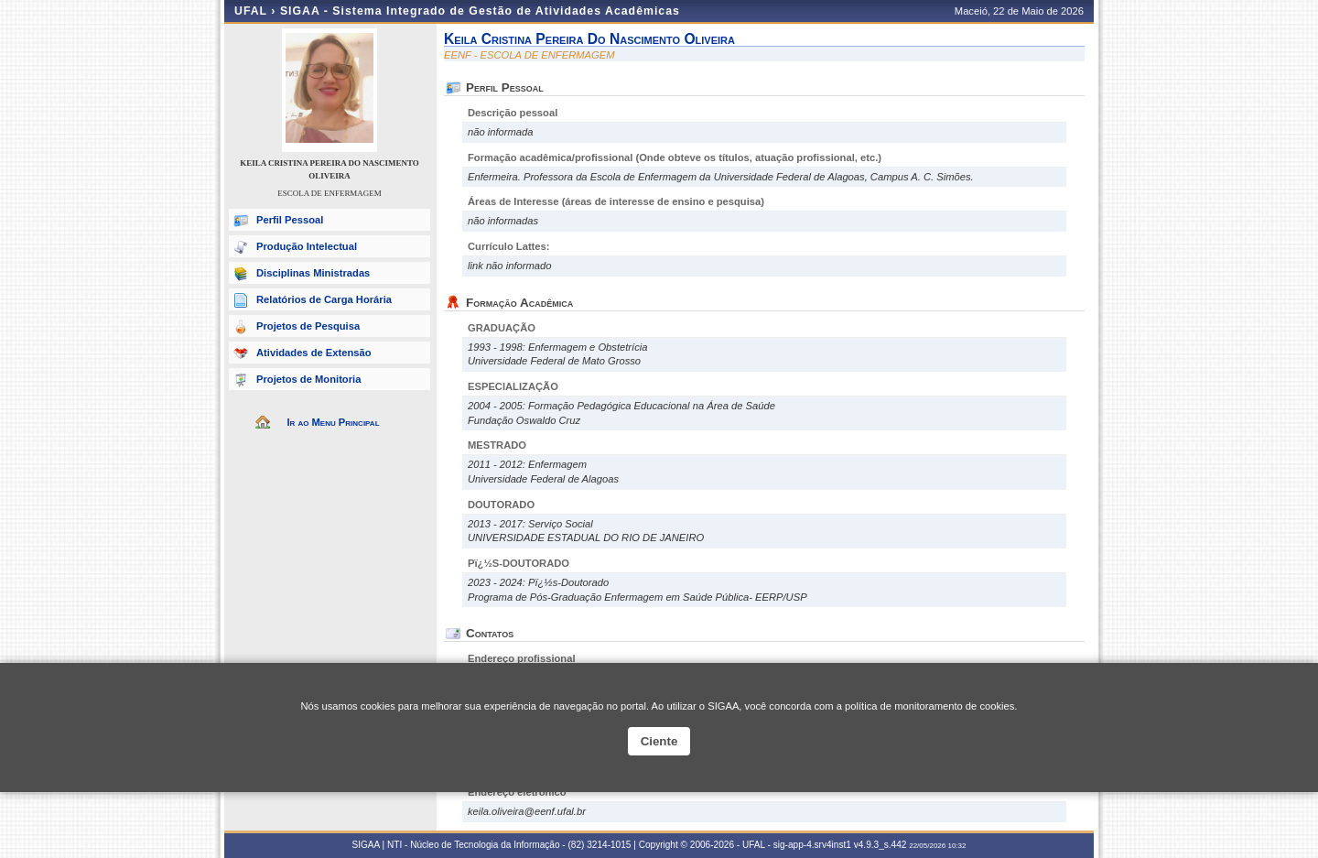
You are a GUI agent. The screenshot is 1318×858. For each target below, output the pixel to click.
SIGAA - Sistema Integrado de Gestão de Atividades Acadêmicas (480, 11)
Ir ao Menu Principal (332, 422)
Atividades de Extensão (314, 352)
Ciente (659, 741)
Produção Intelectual (306, 246)
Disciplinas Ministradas (313, 272)
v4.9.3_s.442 (880, 845)
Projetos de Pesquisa (308, 325)
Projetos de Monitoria (308, 379)
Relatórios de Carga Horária (324, 299)
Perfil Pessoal (289, 219)
